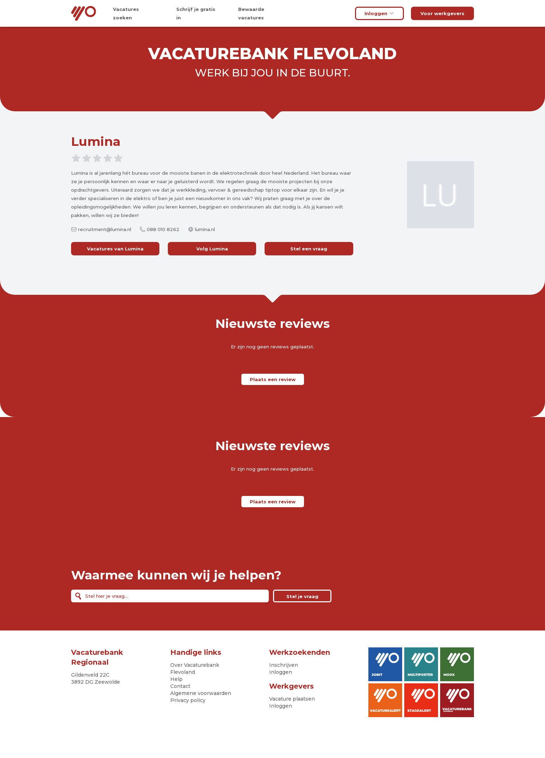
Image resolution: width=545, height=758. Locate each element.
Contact (180, 686)
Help (176, 679)
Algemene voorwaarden (200, 693)
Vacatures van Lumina (115, 248)
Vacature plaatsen (292, 699)
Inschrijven (283, 665)
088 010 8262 (163, 229)
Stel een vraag (308, 248)
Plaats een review (273, 379)
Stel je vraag (302, 596)
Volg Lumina (212, 248)
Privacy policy (187, 700)
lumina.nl (205, 229)
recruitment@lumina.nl (104, 229)
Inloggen (379, 13)
